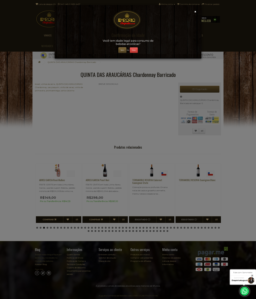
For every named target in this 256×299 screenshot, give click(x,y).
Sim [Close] (122, 50)
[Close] (195, 11)
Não (134, 50)
